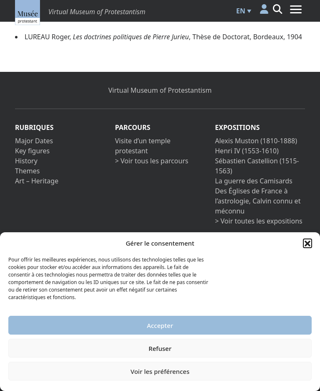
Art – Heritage (36, 180)
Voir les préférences (159, 371)
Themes (27, 170)
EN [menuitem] (240, 11)
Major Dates (34, 140)
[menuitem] (242, 11)
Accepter (160, 325)
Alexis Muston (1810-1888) (256, 140)
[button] (307, 243)
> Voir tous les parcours (151, 160)
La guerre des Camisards (253, 180)
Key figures (32, 150)
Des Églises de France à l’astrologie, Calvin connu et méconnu (257, 201)
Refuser (159, 348)
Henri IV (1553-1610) (247, 150)
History (26, 160)
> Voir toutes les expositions (258, 221)
